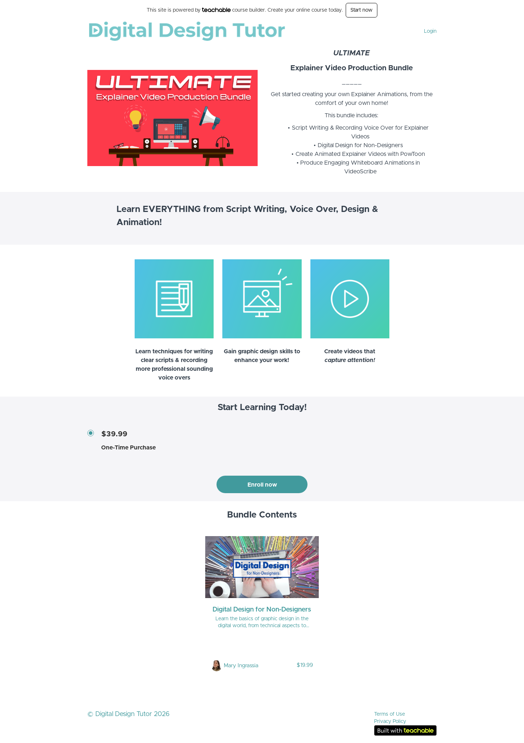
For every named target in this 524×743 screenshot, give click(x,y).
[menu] (427, 31)
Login (430, 31)
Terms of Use (389, 714)
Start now (361, 10)
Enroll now (262, 485)
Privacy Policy (390, 721)
